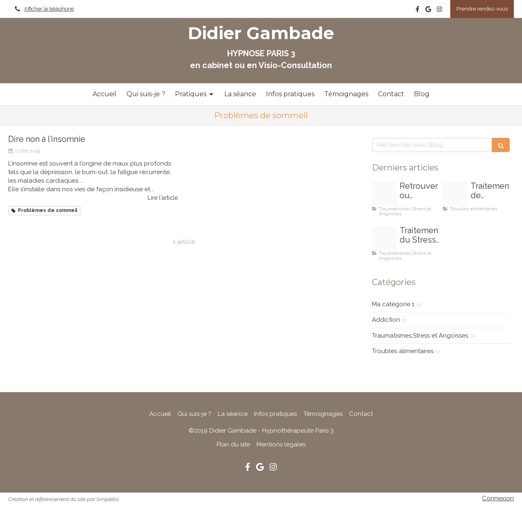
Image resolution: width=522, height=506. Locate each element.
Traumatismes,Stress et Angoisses (420, 335)
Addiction (386, 319)
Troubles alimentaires (403, 351)
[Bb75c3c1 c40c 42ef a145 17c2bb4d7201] (384, 194)
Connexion (498, 498)
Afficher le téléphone (49, 9)
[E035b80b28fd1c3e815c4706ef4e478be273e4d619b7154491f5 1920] (384, 238)
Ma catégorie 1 (393, 304)
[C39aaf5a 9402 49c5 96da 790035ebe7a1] (455, 194)
